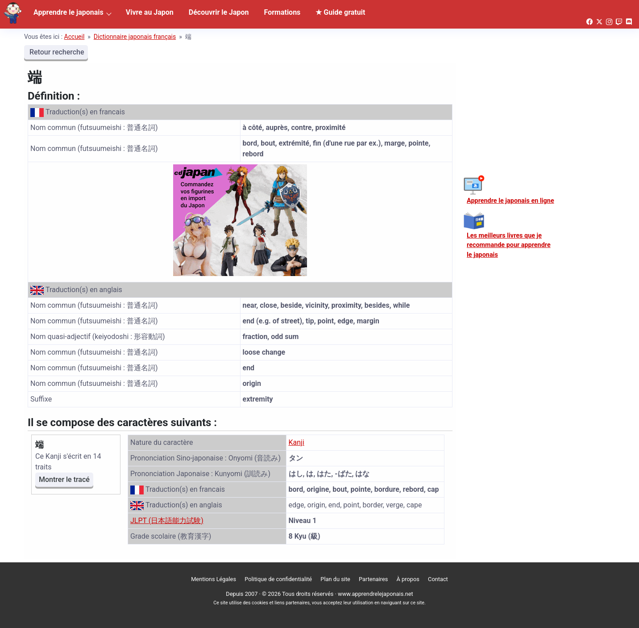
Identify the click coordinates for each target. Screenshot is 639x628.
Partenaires (373, 579)
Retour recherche (56, 52)
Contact (438, 579)
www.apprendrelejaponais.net (375, 593)
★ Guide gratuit (340, 12)
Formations (282, 12)
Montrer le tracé (64, 479)
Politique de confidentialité (278, 579)
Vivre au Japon (150, 12)
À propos (408, 579)
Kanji (296, 442)
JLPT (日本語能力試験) (166, 520)
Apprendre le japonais (68, 12)
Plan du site (335, 579)
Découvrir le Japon (219, 12)
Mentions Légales (213, 579)
